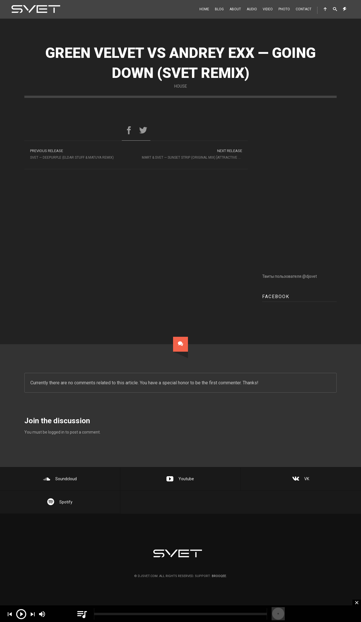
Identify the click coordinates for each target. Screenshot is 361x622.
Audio (252, 9)
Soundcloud (60, 478)
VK (300, 478)
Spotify (59, 502)
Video (268, 9)
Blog (219, 9)
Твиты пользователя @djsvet (289, 281)
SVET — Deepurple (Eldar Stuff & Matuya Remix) (80, 153)
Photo (284, 9)
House (180, 86)
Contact (303, 9)
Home (204, 9)
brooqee (219, 576)
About (235, 9)
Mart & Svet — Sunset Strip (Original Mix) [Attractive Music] (195, 153)
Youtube (180, 478)
